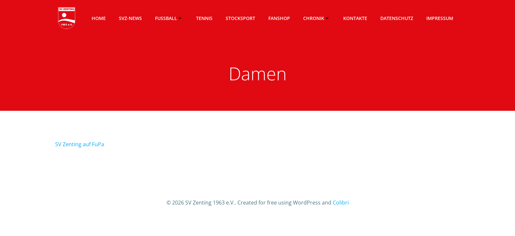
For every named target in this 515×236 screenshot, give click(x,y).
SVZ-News (130, 18)
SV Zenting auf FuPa (79, 144)
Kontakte (355, 18)
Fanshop (279, 18)
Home (99, 18)
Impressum (439, 18)
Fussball (169, 18)
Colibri (341, 202)
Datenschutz (396, 18)
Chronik (316, 18)
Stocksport (240, 18)
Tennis (204, 18)
